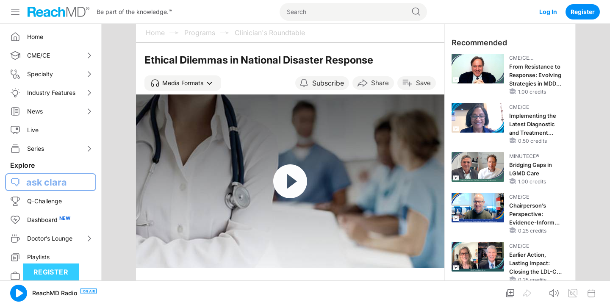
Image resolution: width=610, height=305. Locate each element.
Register (583, 11)
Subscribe (328, 83)
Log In (548, 11)
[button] (182, 83)
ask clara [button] (46, 182)
